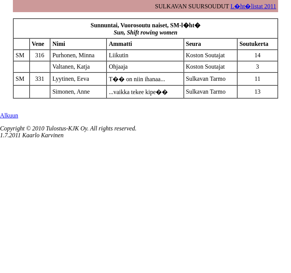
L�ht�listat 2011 (253, 6)
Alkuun (9, 115)
